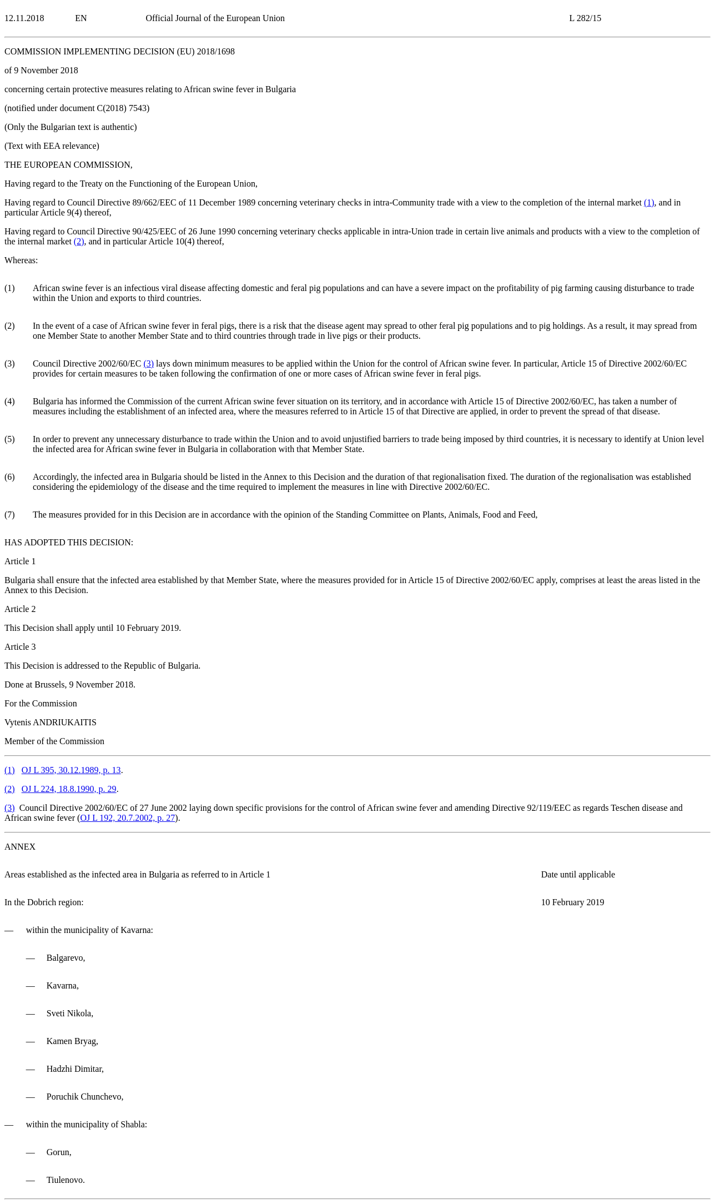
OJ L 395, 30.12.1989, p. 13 (71, 770)
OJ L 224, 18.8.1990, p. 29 (69, 789)
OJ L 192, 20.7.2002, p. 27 (127, 817)
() (649, 202)
